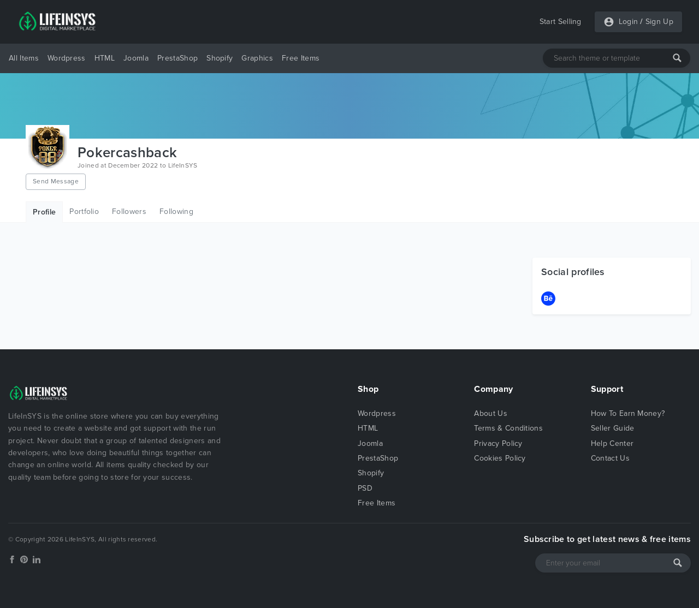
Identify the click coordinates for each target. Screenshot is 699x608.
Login (628, 21)
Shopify (219, 58)
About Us (490, 413)
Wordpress (67, 58)
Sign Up (659, 21)
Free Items (300, 58)
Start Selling (561, 21)
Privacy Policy (498, 443)
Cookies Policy (499, 458)
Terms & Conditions (508, 428)
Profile (44, 212)
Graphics (257, 58)
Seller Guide (613, 428)
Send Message (56, 181)
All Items (24, 58)
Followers (129, 211)
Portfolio (84, 211)
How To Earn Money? (628, 413)
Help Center (612, 443)
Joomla (136, 58)
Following (176, 211)
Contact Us (610, 458)
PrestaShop (177, 58)
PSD (365, 488)
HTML (104, 58)
